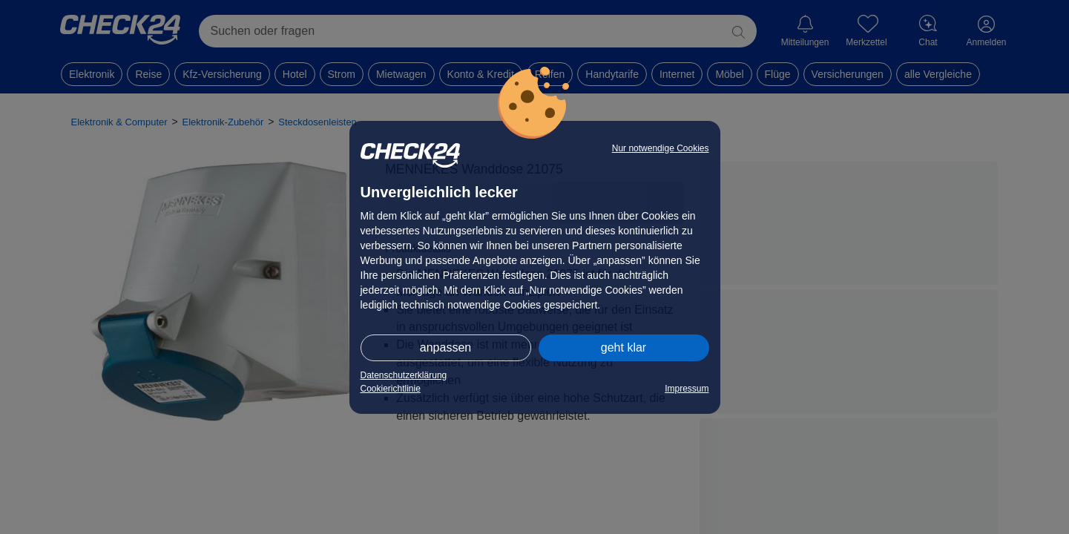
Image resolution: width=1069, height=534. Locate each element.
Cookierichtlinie (391, 388)
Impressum (686, 388)
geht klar (623, 347)
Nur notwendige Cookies (660, 148)
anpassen (445, 347)
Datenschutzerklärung (404, 375)
